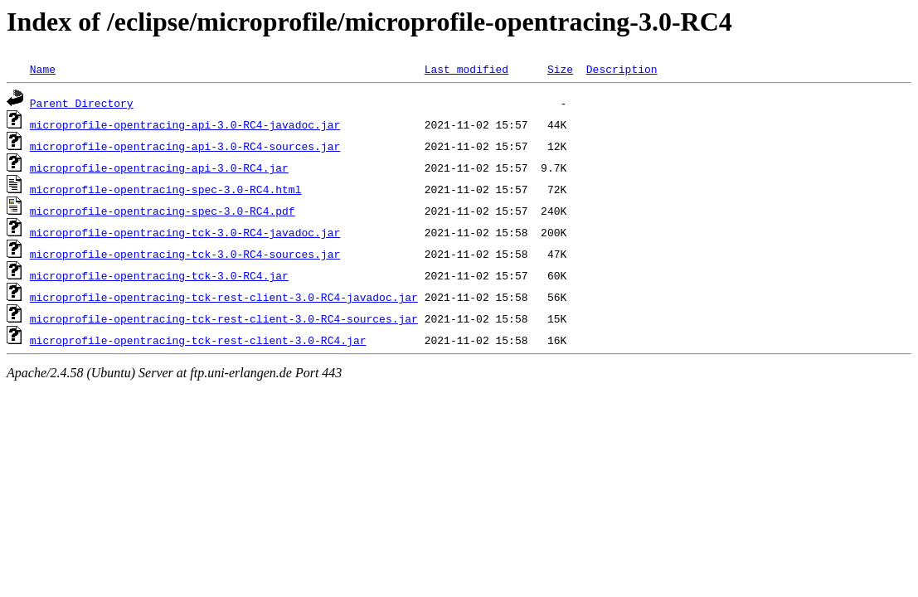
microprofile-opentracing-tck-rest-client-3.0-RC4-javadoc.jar (224, 296)
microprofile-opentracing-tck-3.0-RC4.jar (159, 275)
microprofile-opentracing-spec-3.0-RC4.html (166, 189)
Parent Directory (82, 102)
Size (560, 68)
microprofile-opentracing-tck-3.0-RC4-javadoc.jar (185, 232)
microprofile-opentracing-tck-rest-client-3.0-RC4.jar (198, 339)
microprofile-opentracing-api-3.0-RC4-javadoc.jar (185, 124)
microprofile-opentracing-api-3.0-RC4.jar (159, 167)
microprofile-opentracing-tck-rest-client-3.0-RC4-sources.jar (224, 318)
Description (622, 68)
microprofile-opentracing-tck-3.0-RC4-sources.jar (185, 253)
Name (43, 68)
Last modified (466, 68)
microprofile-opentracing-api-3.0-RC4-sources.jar (185, 145)
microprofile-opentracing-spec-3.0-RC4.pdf (162, 210)
